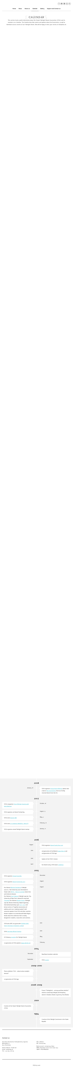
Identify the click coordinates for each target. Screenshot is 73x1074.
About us (27, 8)
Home (14, 8)
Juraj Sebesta (14, 896)
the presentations (51, 791)
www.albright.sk (25, 943)
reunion (47, 960)
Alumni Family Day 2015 (19, 882)
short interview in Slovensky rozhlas (13, 926)
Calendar (34, 8)
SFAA (34, 1065)
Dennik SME (13, 818)
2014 (24, 905)
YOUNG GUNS (25, 923)
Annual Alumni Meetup (56, 788)
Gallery (42, 8)
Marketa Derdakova (16, 887)
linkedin (67, 4)
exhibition (60, 865)
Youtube (61, 4)
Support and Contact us (53, 8)
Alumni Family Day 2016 (56, 845)
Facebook (59, 4)
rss (69, 4)
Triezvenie (6, 900)
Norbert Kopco (21, 900)
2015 (21, 905)
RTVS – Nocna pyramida (17, 892)
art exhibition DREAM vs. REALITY (19, 823)
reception (13, 937)
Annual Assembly (17, 876)
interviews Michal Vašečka (14, 931)
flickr (64, 4)
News (20, 8)
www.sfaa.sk (61, 851)
